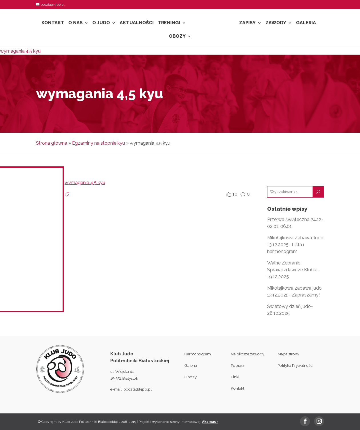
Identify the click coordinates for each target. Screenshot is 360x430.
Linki (235, 377)
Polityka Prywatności (295, 365)
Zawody (275, 23)
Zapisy (247, 23)
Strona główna (51, 143)
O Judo (101, 23)
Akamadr (210, 422)
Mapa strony (288, 354)
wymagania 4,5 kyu (20, 51)
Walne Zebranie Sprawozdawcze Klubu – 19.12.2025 (293, 269)
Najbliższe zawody (247, 354)
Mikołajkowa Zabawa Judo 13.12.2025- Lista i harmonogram (295, 244)
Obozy (177, 36)
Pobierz (238, 365)
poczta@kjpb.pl (137, 389)
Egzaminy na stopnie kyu (98, 143)
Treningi (169, 23)
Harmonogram (197, 354)
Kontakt (52, 23)
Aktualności (137, 23)
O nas (75, 23)
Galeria (306, 23)
